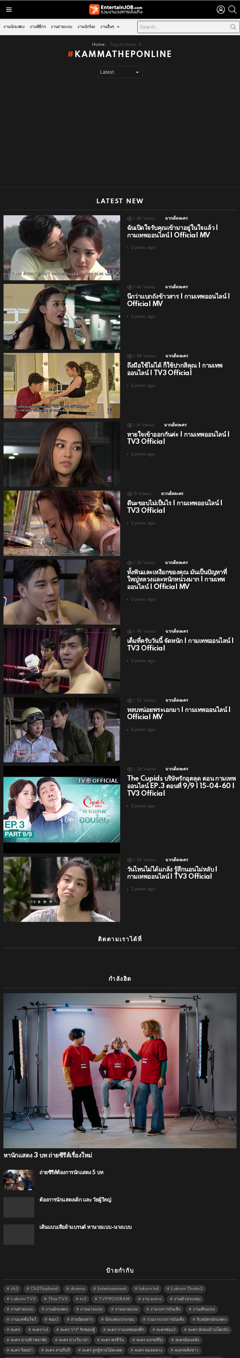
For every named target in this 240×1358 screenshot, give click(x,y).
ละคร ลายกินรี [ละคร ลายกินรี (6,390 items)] (57, 1338)
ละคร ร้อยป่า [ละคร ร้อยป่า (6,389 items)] (22, 1338)
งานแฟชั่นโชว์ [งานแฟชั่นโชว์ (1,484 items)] (23, 1307)
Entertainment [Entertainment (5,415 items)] (111, 1277)
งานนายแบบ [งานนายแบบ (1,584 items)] (126, 1297)
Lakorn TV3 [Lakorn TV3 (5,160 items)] (23, 1287)
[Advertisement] (120, 133)
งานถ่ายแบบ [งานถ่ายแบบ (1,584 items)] (22, 1297)
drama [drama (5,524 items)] (77, 1277)
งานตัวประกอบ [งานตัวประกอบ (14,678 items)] (187, 1287)
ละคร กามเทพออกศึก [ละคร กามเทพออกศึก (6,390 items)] (125, 1318)
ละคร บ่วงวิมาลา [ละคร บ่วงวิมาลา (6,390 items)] (74, 1328)
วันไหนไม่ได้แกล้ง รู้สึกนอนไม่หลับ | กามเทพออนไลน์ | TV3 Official (172, 873)
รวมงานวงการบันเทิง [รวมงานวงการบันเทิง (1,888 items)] (165, 1307)
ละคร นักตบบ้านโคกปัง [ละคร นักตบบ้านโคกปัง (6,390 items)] (208, 1318)
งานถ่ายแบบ (61, 27)
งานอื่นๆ (107, 28)
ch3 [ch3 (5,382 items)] (14, 1277)
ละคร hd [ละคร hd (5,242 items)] (40, 1318)
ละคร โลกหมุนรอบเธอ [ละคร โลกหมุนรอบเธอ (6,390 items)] (202, 1348)
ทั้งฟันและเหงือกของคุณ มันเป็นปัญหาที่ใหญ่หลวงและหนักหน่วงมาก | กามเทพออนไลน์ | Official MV (177, 580)
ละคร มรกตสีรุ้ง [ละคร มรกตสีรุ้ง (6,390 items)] (149, 1328)
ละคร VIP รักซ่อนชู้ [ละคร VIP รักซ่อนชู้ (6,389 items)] (77, 1318)
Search (233, 28)
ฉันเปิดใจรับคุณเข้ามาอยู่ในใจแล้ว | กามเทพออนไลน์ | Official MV (172, 232)
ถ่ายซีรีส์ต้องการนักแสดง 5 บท (71, 1161)
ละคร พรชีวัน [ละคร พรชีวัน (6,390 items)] (112, 1328)
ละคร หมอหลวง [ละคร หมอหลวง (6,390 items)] (148, 1338)
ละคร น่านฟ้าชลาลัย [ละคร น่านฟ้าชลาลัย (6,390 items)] (29, 1328)
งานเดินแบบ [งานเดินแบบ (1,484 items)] (204, 1297)
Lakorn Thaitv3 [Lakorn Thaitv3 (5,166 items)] (187, 1277)
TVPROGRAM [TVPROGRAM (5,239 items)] (114, 1287)
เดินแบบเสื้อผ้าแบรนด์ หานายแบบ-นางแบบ (85, 1215)
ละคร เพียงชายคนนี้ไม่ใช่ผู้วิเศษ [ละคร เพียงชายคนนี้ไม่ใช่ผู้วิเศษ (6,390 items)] (142, 1348)
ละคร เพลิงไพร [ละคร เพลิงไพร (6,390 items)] (89, 1348)
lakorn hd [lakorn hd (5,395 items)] (149, 1277)
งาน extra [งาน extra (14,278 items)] (152, 1287)
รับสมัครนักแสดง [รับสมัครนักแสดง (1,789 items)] (211, 1307)
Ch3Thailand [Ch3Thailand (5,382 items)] (44, 1277)
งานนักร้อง (86, 27)
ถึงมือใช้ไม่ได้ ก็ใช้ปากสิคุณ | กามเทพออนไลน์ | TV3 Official (175, 369)
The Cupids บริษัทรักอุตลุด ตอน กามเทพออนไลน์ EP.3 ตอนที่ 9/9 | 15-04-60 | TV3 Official (181, 786)
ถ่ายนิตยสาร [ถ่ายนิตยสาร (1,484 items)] (82, 1307)
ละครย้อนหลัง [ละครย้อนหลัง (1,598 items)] (187, 1328)
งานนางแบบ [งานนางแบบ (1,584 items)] (91, 1297)
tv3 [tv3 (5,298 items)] (83, 1287)
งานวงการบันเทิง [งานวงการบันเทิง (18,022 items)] (165, 1297)
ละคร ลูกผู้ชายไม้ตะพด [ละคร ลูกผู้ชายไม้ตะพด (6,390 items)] (102, 1338)
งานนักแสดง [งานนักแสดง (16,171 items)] (57, 1297)
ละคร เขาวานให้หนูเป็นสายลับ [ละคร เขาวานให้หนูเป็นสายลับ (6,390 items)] (37, 1348)
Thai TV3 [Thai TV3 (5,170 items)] (57, 1287)
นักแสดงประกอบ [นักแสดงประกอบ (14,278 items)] (120, 1307)
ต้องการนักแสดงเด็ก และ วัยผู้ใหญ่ (75, 1188)
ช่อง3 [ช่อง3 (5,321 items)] (54, 1307)
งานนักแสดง (14, 27)
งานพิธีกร (38, 27)
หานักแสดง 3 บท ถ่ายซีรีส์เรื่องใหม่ (47, 1143)
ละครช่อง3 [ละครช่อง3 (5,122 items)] (166, 1318)
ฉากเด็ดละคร (176, 218)
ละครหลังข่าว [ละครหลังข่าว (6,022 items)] (187, 1338)
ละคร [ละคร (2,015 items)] (15, 1318)
